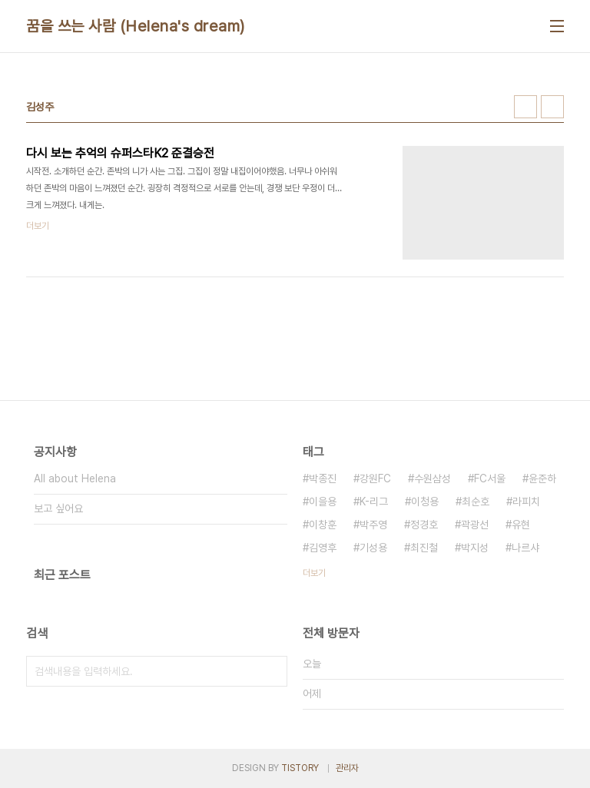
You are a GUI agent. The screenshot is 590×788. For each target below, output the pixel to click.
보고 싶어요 (58, 508)
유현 (521, 524)
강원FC (375, 478)
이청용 (425, 501)
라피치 (526, 501)
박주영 (373, 524)
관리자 (347, 768)
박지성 (475, 547)
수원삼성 (432, 478)
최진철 (424, 547)
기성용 (373, 547)
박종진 (322, 478)
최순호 (475, 501)
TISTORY (300, 768)
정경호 (424, 524)
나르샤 (525, 547)
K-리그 (374, 501)
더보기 (314, 573)
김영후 (322, 547)
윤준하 (542, 478)
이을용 (322, 501)
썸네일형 (525, 106)
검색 (272, 671)
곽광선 (475, 524)
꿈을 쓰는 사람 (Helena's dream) (135, 26)
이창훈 (322, 524)
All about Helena (75, 478)
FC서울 (489, 478)
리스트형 (552, 106)
